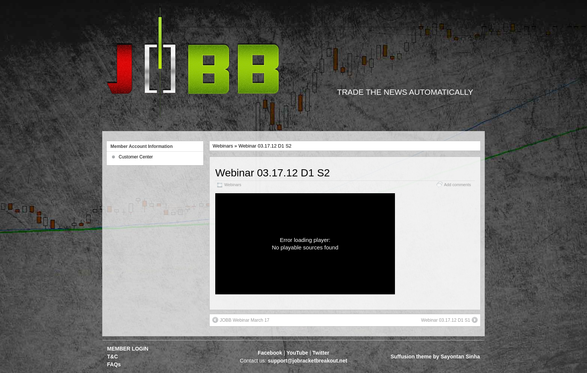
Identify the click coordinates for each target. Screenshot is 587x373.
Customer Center (136, 157)
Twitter (321, 353)
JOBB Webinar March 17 (241, 320)
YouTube (297, 353)
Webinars (223, 146)
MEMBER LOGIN (127, 349)
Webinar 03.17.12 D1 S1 (449, 320)
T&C (112, 357)
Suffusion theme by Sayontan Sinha (435, 357)
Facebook (270, 353)
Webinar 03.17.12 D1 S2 (272, 173)
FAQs (114, 364)
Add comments (457, 184)
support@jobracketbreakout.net (307, 361)
